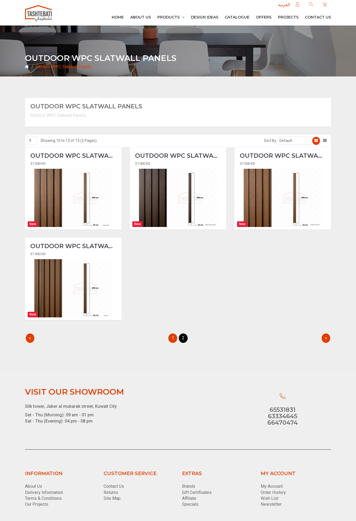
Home (118, 17)
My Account (272, 486)
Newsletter (271, 504)
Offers (263, 17)
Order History (273, 492)
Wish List (269, 498)
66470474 (282, 422)
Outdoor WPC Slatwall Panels (63, 66)
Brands (188, 486)
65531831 (283, 409)
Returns (111, 492)
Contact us (318, 17)
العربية (284, 4)
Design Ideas (204, 17)
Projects (288, 17)
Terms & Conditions (43, 498)
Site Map (112, 498)
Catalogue (237, 17)
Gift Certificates (197, 492)
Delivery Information (44, 492)
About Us (140, 17)
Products (170, 17)
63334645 (282, 416)
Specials (190, 504)
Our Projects (36, 504)
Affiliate (189, 498)
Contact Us (114, 486)
